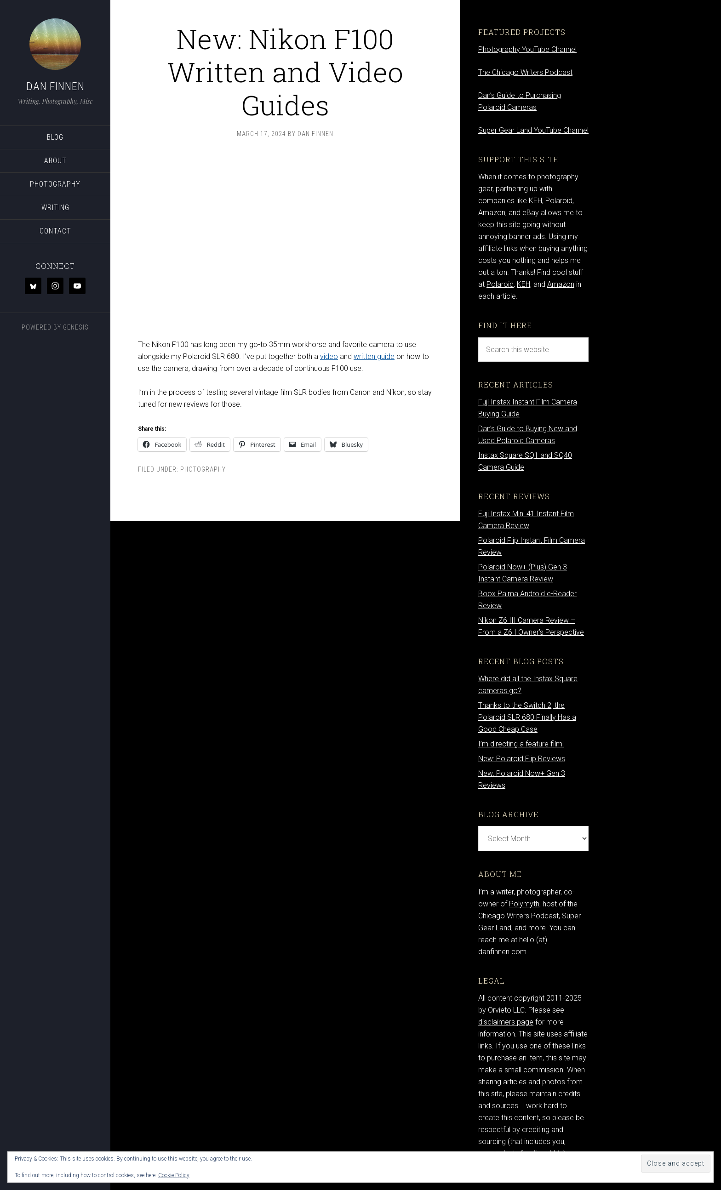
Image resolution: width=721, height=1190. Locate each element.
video (329, 356)
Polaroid (500, 284)
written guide (374, 356)
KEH (523, 284)
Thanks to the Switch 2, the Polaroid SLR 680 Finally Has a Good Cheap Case (527, 717)
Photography (203, 469)
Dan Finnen (55, 86)
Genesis (76, 327)
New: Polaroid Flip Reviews (521, 758)
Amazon (560, 284)
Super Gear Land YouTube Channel (533, 130)
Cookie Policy (173, 1175)
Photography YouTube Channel (527, 49)
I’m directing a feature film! (521, 744)
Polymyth (524, 904)
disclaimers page (505, 1022)
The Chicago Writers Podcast (525, 72)
